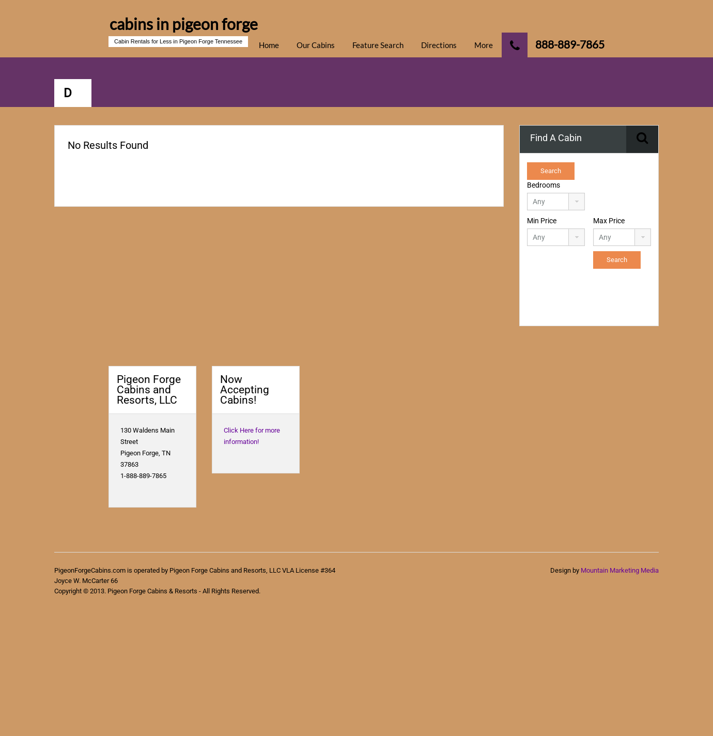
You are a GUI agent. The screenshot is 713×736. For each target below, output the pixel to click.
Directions (439, 45)
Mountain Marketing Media (620, 570)
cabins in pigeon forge (184, 24)
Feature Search (378, 45)
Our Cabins (316, 45)
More (483, 45)
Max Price (609, 221)
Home (269, 45)
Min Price (541, 221)
